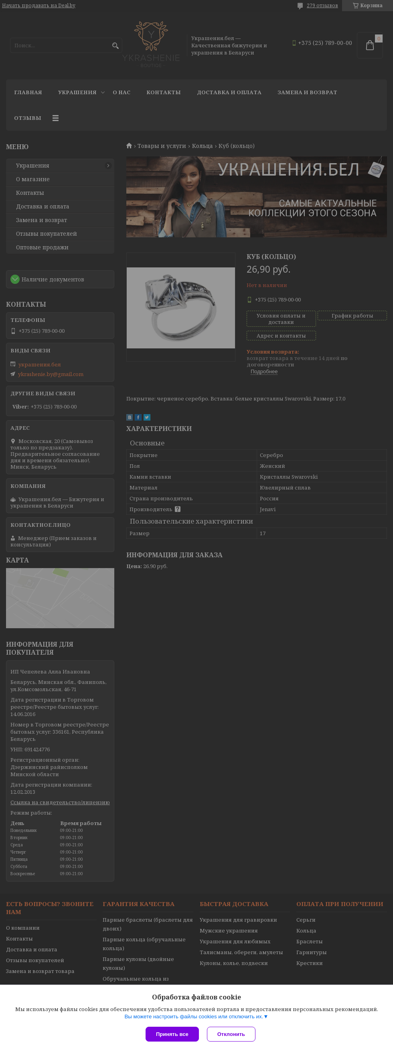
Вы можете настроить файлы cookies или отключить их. (193, 1017)
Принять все (172, 1034)
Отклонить (231, 1034)
